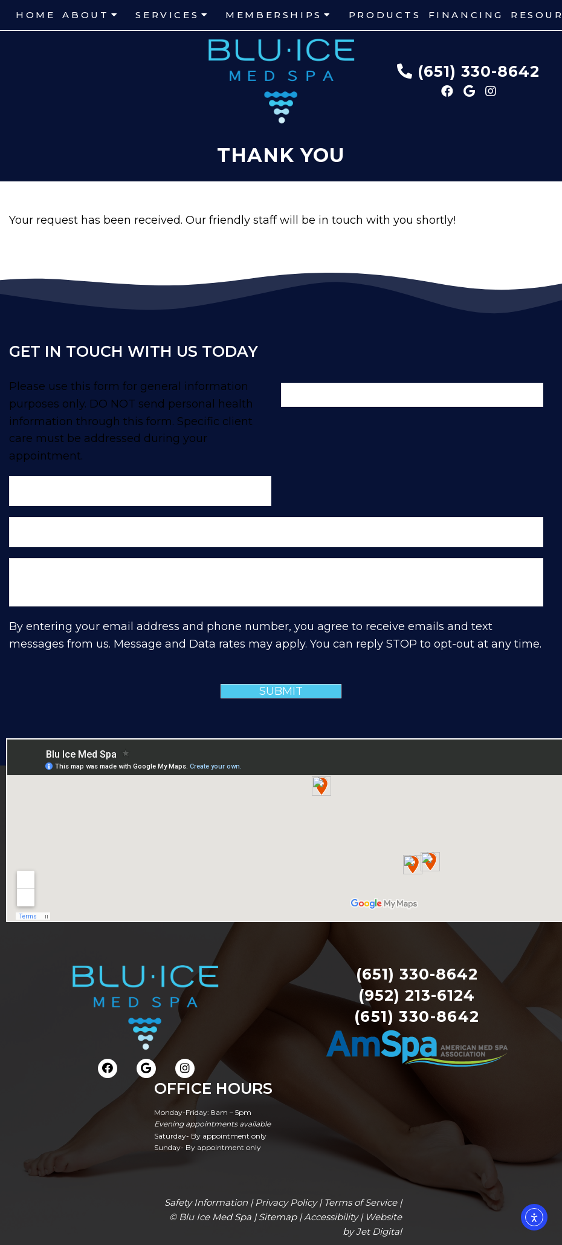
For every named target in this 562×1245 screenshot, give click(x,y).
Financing (465, 15)
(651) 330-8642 (479, 71)
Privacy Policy (286, 1202)
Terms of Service (360, 1202)
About (85, 15)
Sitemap (278, 1217)
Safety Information (206, 1202)
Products (385, 15)
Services (167, 15)
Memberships (273, 15)
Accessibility (331, 1217)
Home (35, 15)
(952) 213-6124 (416, 995)
